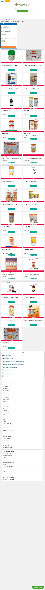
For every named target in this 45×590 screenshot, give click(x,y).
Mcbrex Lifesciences (28, 203)
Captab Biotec (26, 319)
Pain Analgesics (6, 412)
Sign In (19, 1)
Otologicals (5, 410)
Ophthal (4, 404)
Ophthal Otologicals (6, 406)
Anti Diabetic (5, 384)
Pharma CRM (7, 1)
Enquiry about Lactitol (8, 44)
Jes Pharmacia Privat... (6, 249)
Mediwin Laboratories (6, 179)
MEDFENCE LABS (5, 133)
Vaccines (4, 421)
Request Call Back (38, 587)
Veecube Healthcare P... (6, 226)
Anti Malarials (5, 388)
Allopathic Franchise (6, 434)
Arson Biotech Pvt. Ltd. (6, 203)
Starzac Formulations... (6, 110)
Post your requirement (22, 10)
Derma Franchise (6, 440)
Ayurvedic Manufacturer (7, 455)
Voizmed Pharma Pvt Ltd (6, 87)
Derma (4, 395)
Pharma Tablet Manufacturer (8, 466)
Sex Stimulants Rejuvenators (8, 416)
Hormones (5, 401)
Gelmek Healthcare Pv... (6, 319)
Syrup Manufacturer (6, 464)
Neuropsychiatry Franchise (8, 443)
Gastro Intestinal (6, 397)
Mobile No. (3, 40)
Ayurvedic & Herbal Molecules (8, 425)
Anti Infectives (5, 386)
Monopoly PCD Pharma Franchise (9, 479)
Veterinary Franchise (6, 438)
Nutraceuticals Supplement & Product (9, 382)
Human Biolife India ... (28, 272)
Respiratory (5, 414)
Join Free (13, 1)
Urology (4, 419)
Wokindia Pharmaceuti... (6, 272)
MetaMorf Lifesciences (28, 110)
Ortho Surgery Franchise (7, 445)
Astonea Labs (26, 179)
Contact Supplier (11, 69)
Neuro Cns (5, 403)
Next (8, 47)
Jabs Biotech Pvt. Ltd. (28, 63)
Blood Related (5, 392)
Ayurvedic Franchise (6, 432)
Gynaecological (6, 399)
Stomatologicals (6, 417)
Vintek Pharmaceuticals (28, 87)
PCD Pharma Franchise (7, 473)
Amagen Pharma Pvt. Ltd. (29, 226)
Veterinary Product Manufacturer (9, 460)
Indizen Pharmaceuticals (28, 249)
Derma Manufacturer (7, 458)
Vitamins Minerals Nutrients (8, 423)
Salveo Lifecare (27, 133)
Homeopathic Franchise (7, 436)
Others (4, 408)
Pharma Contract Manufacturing (8, 477)
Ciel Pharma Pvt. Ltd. (28, 295)
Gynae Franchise (6, 442)
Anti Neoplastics (6, 390)
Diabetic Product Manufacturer (8, 462)
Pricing (3, 1)
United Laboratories (28, 156)
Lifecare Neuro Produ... (6, 63)
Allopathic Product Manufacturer (9, 457)
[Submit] (5, 8)
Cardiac (4, 393)
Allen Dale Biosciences (6, 156)
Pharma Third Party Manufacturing (9, 453)
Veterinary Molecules (7, 427)
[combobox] (21, 8)
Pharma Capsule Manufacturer (8, 468)
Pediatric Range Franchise (7, 447)
